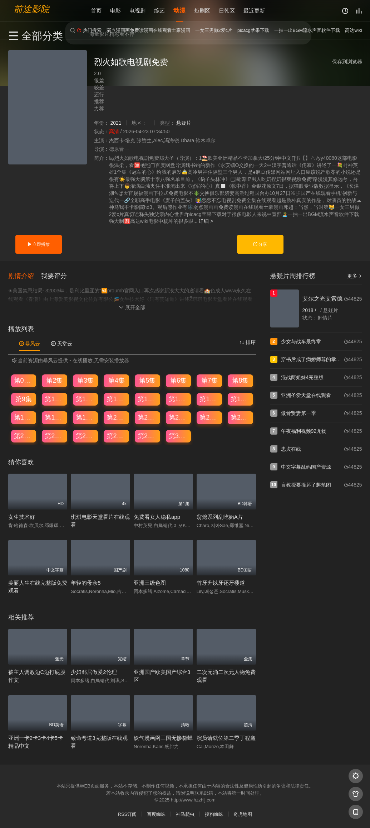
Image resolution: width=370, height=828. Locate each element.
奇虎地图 (242, 813)
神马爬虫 (185, 813)
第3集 (85, 379)
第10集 (55, 398)
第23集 (209, 416)
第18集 (55, 416)
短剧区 (202, 11)
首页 (96, 11)
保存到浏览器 (347, 61)
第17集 (24, 416)
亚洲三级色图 (150, 582)
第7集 (209, 379)
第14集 (179, 398)
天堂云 (61, 343)
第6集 (178, 379)
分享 (260, 244)
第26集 (55, 435)
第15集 (209, 398)
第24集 (241, 416)
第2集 (54, 379)
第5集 (147, 379)
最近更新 (254, 11)
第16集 (241, 398)
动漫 (179, 10)
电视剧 (137, 11)
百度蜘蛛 (156, 813)
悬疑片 (183, 123)
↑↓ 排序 (248, 341)
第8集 (240, 379)
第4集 (116, 379)
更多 (354, 276)
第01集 (24, 379)
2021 (115, 123)
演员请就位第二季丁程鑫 (226, 737)
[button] (24, 275)
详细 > (206, 221)
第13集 (148, 398)
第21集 (148, 416)
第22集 (179, 416)
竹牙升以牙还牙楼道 (221, 582)
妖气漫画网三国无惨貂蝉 (163, 737)
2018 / (310, 310)
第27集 (86, 435)
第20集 (117, 416)
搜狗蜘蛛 (214, 813)
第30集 (179, 435)
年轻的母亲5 (85, 582)
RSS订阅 (127, 813)
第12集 (117, 398)
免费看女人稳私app (157, 516)
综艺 (159, 11)
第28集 (117, 435)
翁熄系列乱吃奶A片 (220, 516)
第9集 (23, 398)
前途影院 (31, 9)
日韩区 (227, 11)
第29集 (148, 435)
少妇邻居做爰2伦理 (94, 671)
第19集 (86, 416)
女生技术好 (21, 516)
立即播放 (38, 244)
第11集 (86, 398)
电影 (115, 11)
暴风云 (29, 343)
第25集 (24, 435)
